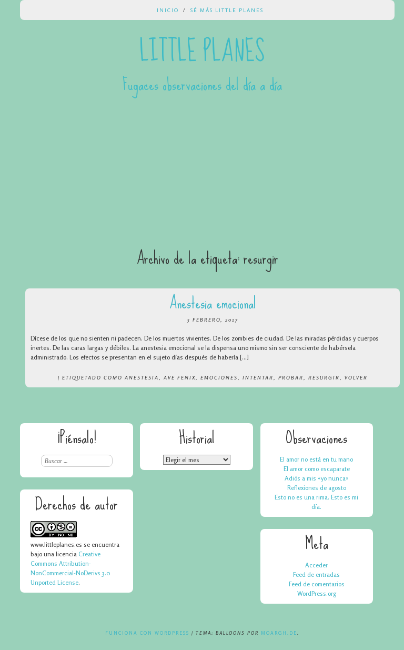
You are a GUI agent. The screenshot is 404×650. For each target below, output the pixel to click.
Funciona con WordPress (147, 633)
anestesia (142, 377)
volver (356, 377)
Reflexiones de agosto (316, 488)
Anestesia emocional (212, 302)
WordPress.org (316, 593)
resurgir (324, 377)
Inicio (168, 10)
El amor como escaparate (317, 469)
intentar (258, 377)
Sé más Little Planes (227, 10)
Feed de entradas (316, 574)
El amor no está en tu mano (316, 459)
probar (291, 377)
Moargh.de (279, 633)
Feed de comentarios (317, 584)
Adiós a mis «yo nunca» (317, 478)
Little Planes (202, 51)
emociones (219, 377)
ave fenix (180, 377)
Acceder (316, 565)
